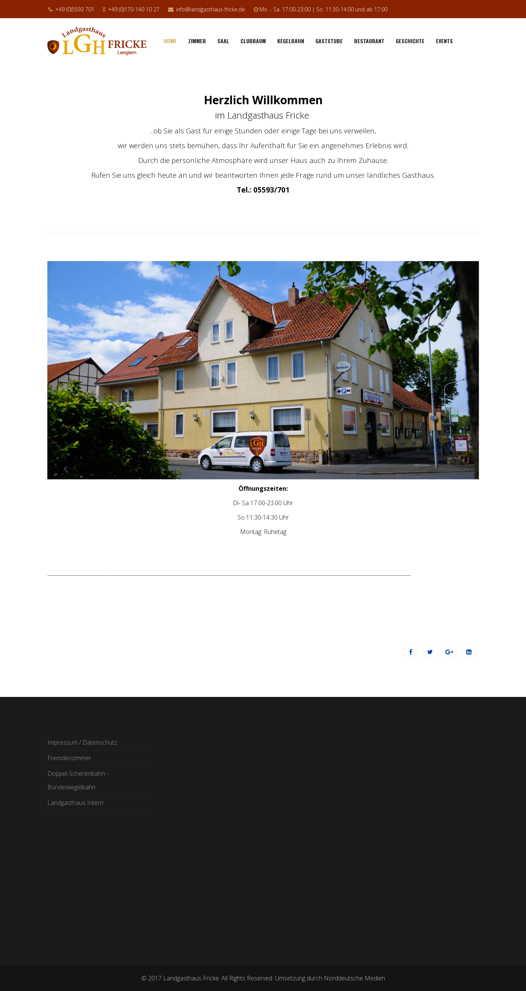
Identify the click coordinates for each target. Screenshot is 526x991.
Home (170, 41)
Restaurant (369, 41)
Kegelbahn (290, 41)
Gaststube (329, 41)
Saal (223, 41)
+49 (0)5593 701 (74, 9)
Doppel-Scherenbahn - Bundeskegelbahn (77, 780)
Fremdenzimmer (69, 758)
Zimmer (197, 41)
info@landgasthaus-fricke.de (210, 9)
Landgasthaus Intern (75, 802)
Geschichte (410, 41)
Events (444, 41)
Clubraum (253, 41)
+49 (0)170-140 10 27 (133, 9)
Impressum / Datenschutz (82, 742)
